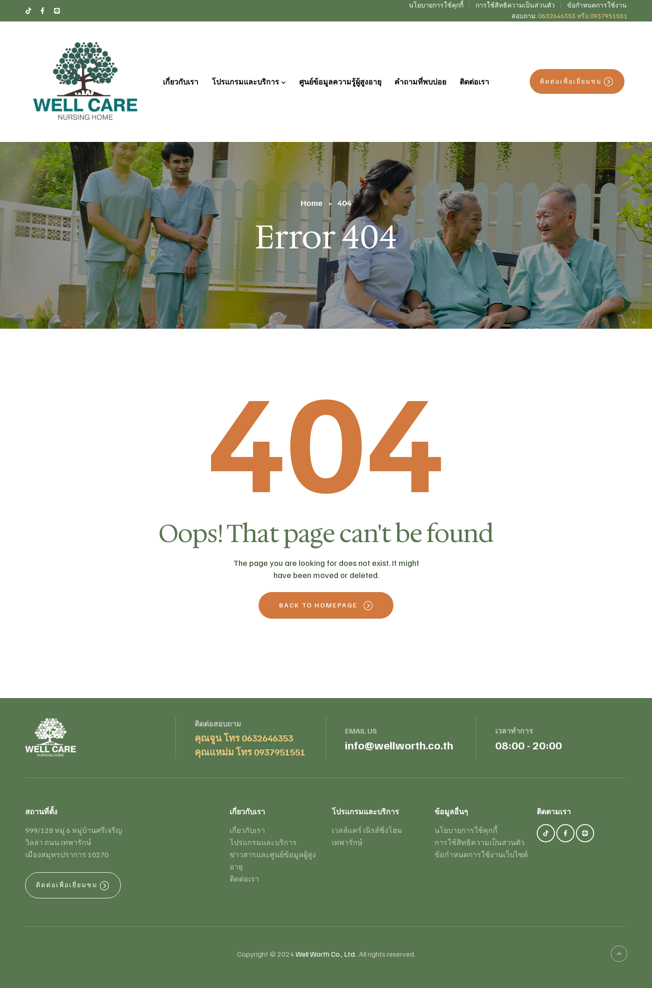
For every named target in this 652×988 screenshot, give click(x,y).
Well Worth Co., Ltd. (325, 954)
